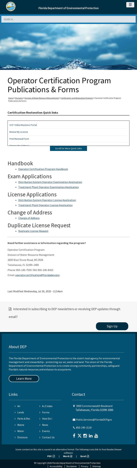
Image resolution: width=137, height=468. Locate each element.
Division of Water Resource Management (42, 98)
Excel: (84, 456)
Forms (44, 412)
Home (10, 98)
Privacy (84, 466)
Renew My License (18, 131)
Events (44, 431)
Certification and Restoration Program (77, 98)
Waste (19, 424)
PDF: (51, 456)
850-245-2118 (84, 427)
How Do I (45, 418)
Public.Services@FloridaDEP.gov (94, 419)
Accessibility (56, 466)
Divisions (19, 98)
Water (19, 431)
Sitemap (96, 466)
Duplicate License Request (33, 231)
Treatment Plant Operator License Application (45, 205)
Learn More (24, 378)
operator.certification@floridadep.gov (37, 275)
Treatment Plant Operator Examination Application (48, 187)
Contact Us (47, 437)
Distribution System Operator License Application (47, 200)
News (43, 424)
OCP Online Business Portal (23, 124)
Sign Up (112, 326)
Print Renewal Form (19, 138)
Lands (19, 412)
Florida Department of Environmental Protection (69, 8)
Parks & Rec (22, 418)
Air (17, 406)
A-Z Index (46, 406)
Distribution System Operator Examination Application (50, 182)
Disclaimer (71, 466)
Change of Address (29, 218)
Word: (67, 456)
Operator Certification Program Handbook (43, 169)
